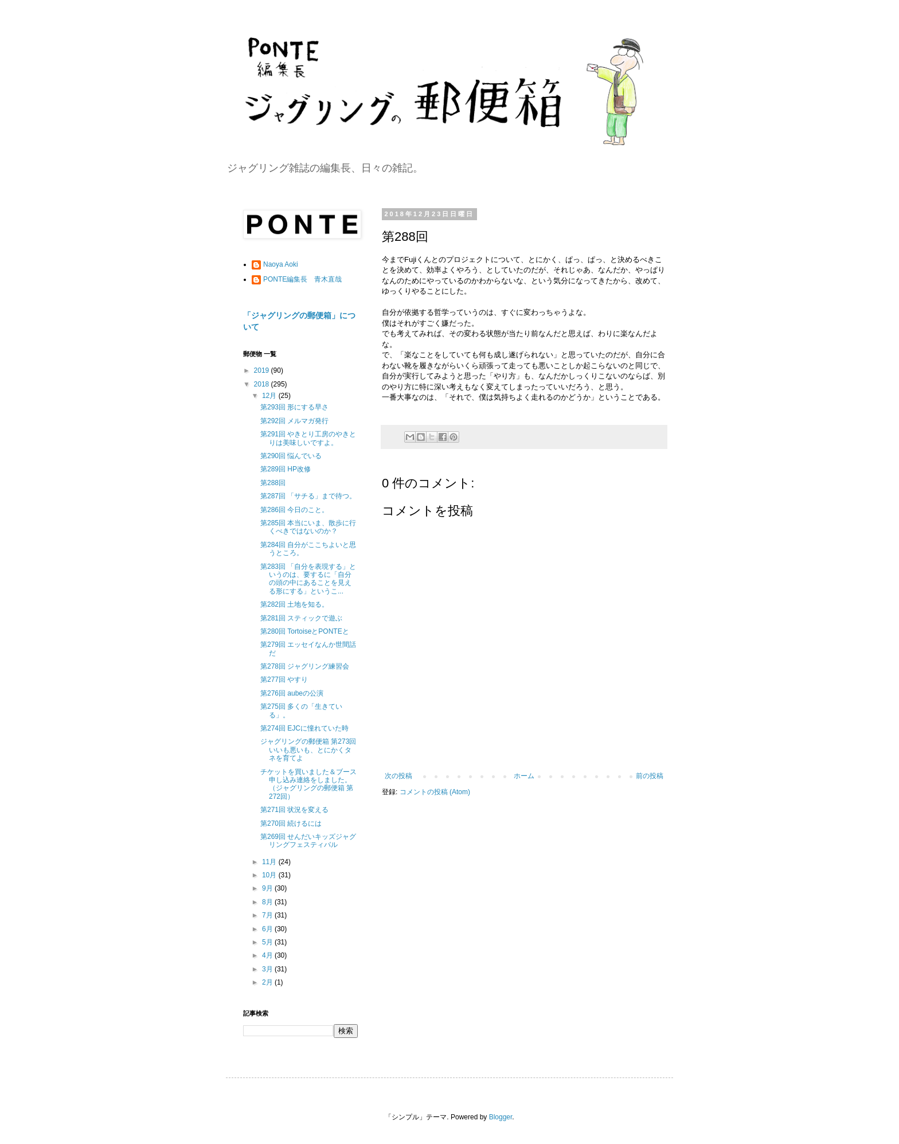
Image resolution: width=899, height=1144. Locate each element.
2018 (262, 384)
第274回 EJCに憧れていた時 (304, 728)
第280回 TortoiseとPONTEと (304, 631)
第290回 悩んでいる (291, 456)
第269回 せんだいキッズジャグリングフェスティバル (308, 841)
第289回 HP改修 (285, 469)
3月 (268, 969)
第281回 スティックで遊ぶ (301, 618)
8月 (268, 902)
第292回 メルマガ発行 (294, 421)
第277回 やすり (284, 680)
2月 (268, 982)
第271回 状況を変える (294, 810)
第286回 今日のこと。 (294, 510)
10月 (270, 875)
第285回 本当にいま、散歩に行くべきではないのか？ (308, 527)
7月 (268, 915)
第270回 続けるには (291, 823)
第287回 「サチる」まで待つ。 (308, 496)
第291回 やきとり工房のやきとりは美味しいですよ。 (308, 438)
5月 (268, 942)
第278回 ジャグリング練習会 (304, 666)
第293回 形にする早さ (294, 407)
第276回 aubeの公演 (291, 693)
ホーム (524, 776)
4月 (268, 955)
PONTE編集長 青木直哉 (302, 279)
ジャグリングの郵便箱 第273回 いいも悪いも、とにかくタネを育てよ (308, 749)
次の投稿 (398, 776)
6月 (268, 929)
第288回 (273, 483)
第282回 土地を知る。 (294, 604)
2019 (262, 370)
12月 (270, 396)
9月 (268, 888)
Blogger (501, 1117)
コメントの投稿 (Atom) (435, 792)
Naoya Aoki (280, 264)
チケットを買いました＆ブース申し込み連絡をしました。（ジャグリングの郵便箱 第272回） (308, 784)
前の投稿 (649, 776)
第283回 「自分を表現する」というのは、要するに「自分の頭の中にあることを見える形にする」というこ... (308, 579)
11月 (270, 862)
